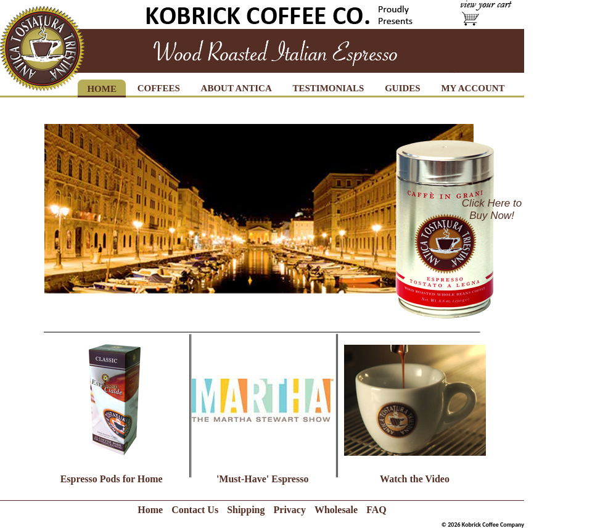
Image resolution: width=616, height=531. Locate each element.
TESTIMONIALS (328, 88)
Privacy (290, 509)
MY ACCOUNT (472, 88)
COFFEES (159, 88)
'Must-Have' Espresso (262, 479)
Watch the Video (415, 479)
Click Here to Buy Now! (492, 209)
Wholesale (336, 509)
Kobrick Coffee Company (493, 525)
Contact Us (194, 509)
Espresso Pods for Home (111, 479)
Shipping (246, 509)
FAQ (376, 509)
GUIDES (403, 88)
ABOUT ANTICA (236, 88)
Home (150, 509)
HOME (102, 89)
